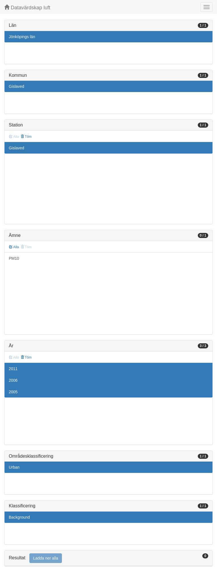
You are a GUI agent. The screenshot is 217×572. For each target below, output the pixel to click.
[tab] (108, 558)
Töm (26, 137)
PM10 (14, 258)
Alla (14, 247)
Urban (14, 467)
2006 (13, 380)
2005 (13, 392)
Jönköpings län (22, 36)
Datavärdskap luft (27, 7)
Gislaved (16, 86)
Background (19, 517)
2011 (13, 368)
